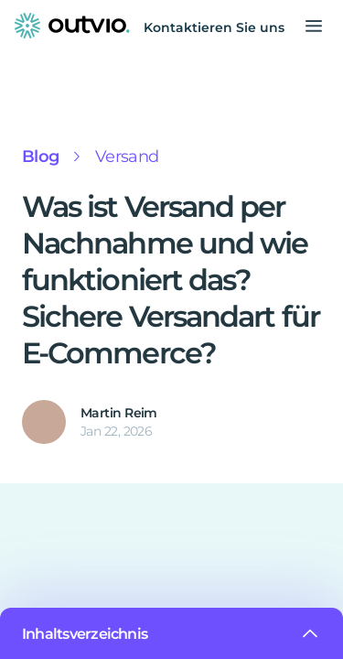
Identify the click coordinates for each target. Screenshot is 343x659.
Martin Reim (116, 413)
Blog (38, 156)
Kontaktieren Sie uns (219, 27)
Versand (120, 156)
